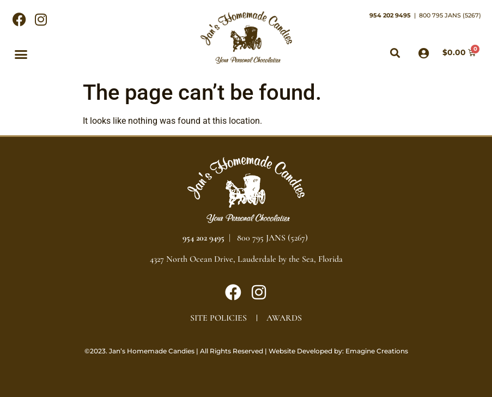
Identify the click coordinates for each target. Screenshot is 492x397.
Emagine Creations (376, 351)
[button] (21, 54)
